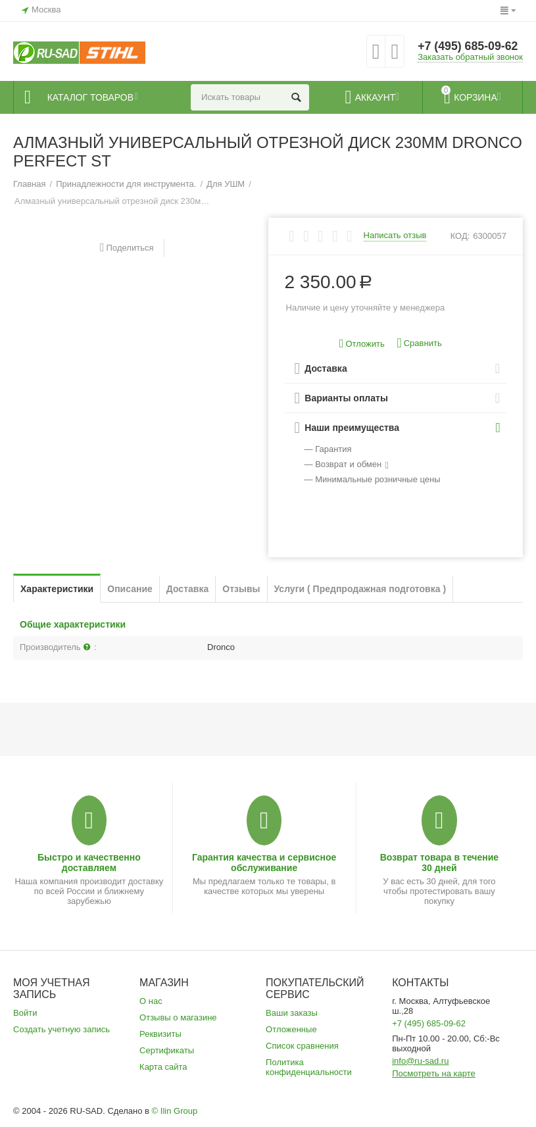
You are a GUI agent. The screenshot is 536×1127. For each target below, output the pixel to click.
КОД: (460, 236)
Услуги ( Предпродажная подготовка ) (360, 589)
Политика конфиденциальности (309, 1067)
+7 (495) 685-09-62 (469, 46)
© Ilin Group (175, 1111)
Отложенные (291, 1029)
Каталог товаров (93, 97)
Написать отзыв (395, 235)
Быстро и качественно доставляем (89, 862)
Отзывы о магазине (178, 1017)
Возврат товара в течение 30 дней (439, 862)
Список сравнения (302, 1046)
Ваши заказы (292, 1013)
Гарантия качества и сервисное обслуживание (264, 862)
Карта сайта (163, 1067)
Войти (25, 1013)
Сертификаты (166, 1050)
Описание (130, 589)
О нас (150, 1001)
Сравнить (419, 343)
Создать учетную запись (61, 1029)
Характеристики (56, 589)
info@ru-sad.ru (420, 1061)
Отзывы (241, 589)
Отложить (362, 343)
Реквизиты (160, 1034)
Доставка (187, 589)
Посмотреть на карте (433, 1073)
